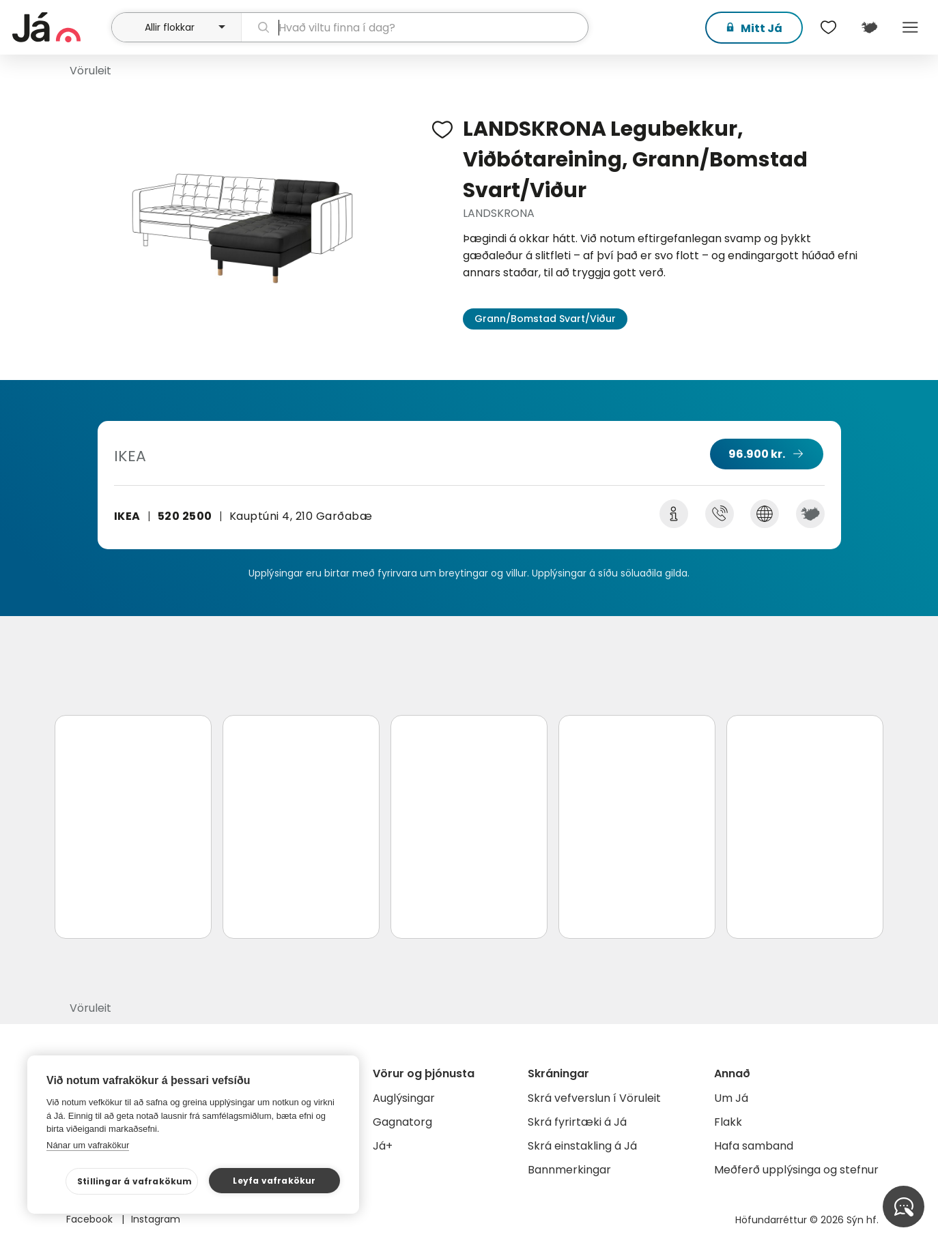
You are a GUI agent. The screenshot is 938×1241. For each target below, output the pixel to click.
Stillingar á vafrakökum (135, 1181)
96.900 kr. (756, 454)
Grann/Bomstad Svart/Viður (545, 318)
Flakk (728, 1122)
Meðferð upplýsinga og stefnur (796, 1170)
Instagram (155, 1219)
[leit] (415, 27)
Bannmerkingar (569, 1170)
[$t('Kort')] (870, 27)
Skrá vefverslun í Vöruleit (594, 1098)
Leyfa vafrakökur (274, 1180)
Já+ (383, 1146)
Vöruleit (90, 70)
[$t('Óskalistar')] (829, 27)
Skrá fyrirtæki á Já (577, 1122)
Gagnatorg (402, 1122)
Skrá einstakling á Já (582, 1146)
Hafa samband (753, 1146)
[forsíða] (60, 27)
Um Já (731, 1098)
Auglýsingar (404, 1098)
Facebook (90, 1219)
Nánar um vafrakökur (87, 1145)
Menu (911, 27)
